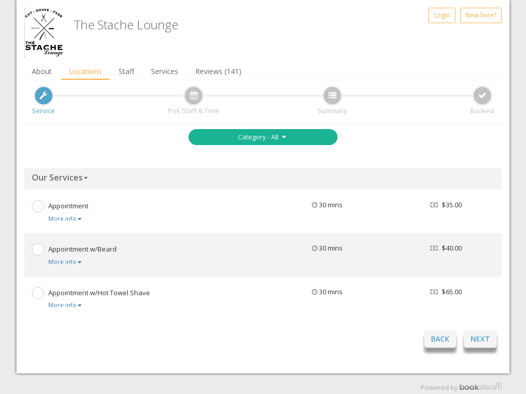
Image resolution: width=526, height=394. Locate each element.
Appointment (68, 205)
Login (442, 15)
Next (480, 339)
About (42, 71)
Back (440, 339)
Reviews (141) (218, 71)
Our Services (60, 177)
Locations (85, 71)
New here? (481, 15)
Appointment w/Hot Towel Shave (99, 292)
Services (164, 71)
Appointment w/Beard (82, 249)
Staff (126, 71)
